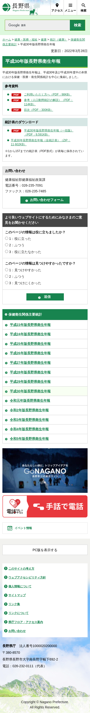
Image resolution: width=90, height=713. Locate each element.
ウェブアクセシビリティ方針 (27, 577)
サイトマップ (17, 595)
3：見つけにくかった (25, 283)
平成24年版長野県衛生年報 (30, 334)
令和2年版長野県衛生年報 (29, 410)
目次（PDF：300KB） (38, 110)
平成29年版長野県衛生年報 (30, 381)
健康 (44, 39)
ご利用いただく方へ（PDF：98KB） (48, 94)
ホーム (6, 39)
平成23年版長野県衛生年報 (30, 325)
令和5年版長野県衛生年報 (29, 439)
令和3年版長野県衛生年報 (29, 420)
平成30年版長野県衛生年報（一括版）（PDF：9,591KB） (48, 132)
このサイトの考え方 (21, 568)
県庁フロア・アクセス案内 (25, 622)
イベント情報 (23, 528)
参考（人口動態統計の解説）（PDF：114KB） (48, 102)
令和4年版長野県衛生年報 (29, 429)
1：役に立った (20, 239)
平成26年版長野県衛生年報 (30, 353)
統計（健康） (58, 39)
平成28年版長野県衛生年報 (30, 372)
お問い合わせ (17, 631)
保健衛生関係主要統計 (25, 314)
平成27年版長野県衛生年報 (30, 363)
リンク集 (14, 604)
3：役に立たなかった (25, 252)
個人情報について (19, 586)
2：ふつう (16, 245)
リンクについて (18, 613)
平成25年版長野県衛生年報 (30, 344)
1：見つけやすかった (25, 270)
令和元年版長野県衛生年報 (30, 400)
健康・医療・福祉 (25, 39)
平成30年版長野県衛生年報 (30, 391)
